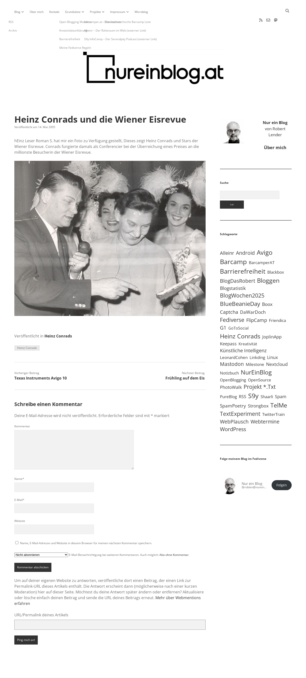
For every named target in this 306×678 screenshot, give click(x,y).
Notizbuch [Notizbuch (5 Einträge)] (229, 357)
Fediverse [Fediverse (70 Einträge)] (232, 304)
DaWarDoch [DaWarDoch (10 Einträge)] (253, 297)
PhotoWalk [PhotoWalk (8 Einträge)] (231, 372)
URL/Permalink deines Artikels (41, 599)
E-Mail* (19, 485)
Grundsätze (73, 12)
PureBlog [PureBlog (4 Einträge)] (228, 381)
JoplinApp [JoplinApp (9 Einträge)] (272, 321)
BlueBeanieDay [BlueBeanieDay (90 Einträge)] (240, 288)
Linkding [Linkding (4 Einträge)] (257, 342)
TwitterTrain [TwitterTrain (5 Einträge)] (273, 399)
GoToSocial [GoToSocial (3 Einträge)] (238, 312)
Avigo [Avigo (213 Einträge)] (265, 237)
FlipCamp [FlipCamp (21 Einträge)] (256, 304)
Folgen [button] (281, 470)
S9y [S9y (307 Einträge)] (253, 380)
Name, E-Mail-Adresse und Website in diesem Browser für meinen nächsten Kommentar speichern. (86, 528)
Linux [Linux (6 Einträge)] (272, 342)
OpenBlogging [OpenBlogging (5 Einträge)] (233, 364)
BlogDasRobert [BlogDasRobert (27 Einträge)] (237, 265)
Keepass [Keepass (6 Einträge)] (228, 328)
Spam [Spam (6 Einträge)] (280, 381)
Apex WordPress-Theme (138, 673)
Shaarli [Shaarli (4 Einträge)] (267, 381)
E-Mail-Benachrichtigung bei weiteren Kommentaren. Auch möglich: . (101, 539)
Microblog (141, 12)
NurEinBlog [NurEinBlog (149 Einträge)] (256, 357)
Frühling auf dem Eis (185, 362)
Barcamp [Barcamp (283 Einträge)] (233, 246)
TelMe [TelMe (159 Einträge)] (278, 390)
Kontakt (54, 12)
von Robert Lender (275, 113)
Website (19, 506)
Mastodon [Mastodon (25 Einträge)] (232, 348)
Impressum (117, 12)
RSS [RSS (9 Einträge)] (242, 381)
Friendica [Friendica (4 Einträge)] (277, 305)
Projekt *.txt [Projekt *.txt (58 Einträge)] (260, 371)
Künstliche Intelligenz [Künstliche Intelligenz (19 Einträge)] (243, 335)
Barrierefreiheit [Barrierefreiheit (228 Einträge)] (242, 256)
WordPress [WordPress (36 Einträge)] (233, 413)
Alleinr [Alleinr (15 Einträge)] (227, 237)
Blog (17, 12)
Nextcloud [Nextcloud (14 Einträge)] (277, 349)
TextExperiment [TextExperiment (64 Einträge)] (240, 398)
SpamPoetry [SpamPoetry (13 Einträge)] (233, 390)
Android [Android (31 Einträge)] (245, 237)
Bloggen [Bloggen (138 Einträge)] (268, 265)
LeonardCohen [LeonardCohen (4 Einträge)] (234, 342)
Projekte (95, 12)
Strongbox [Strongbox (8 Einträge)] (258, 390)
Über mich (37, 12)
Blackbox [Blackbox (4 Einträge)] (275, 257)
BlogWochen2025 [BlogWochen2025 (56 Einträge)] (242, 280)
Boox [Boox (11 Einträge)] (267, 289)
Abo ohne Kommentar (174, 539)
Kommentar (22, 411)
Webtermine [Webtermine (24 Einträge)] (265, 406)
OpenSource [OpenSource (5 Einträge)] (259, 364)
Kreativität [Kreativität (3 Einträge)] (248, 328)
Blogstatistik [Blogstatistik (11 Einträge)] (233, 273)
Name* (19, 463)
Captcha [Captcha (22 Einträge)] (229, 296)
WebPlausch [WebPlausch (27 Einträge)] (234, 406)
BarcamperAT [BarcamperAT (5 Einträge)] (261, 247)
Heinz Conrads (58, 320)
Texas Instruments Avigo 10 (40, 362)
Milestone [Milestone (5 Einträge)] (255, 349)
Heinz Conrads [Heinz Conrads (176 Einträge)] (240, 321)
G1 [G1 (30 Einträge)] (223, 312)
